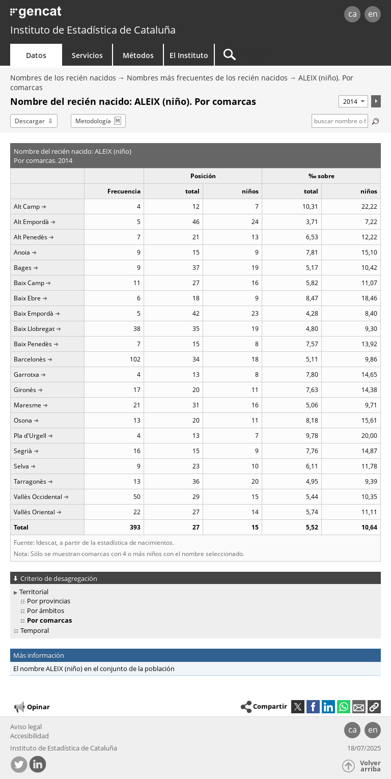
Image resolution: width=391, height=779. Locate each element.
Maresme (27, 405)
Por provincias (48, 600)
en (373, 13)
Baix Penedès (33, 344)
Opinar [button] (31, 707)
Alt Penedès (30, 237)
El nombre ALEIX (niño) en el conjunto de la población (94, 668)
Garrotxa (26, 374)
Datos (36, 55)
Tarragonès (30, 481)
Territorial (33, 591)
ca (352, 13)
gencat (84, 15)
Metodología (93, 121)
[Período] (353, 101)
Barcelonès (30, 359)
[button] (374, 706)
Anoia (22, 252)
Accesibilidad (29, 735)
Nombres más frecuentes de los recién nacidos (207, 77)
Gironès (25, 389)
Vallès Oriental (34, 512)
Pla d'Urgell (30, 435)
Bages (23, 267)
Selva (21, 466)
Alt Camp (27, 206)
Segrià (23, 451)
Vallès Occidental (38, 496)
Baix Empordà (33, 313)
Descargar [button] (30, 121)
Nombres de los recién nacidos (63, 77)
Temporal (34, 630)
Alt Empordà (31, 221)
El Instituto (189, 55)
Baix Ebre (27, 298)
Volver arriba (370, 766)
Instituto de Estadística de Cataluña (93, 30)
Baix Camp (29, 283)
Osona (23, 420)
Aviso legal (26, 726)
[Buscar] (278, 55)
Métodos (138, 55)
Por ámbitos (45, 610)
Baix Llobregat (34, 328)
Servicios (87, 55)
